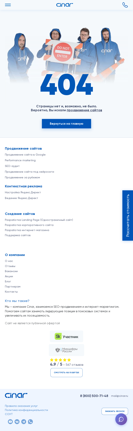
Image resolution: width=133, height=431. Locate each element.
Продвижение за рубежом (22, 177)
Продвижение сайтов (23, 148)
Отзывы (10, 266)
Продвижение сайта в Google (25, 154)
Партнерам (12, 286)
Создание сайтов (20, 214)
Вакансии (11, 271)
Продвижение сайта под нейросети (29, 171)
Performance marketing (20, 160)
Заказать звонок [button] (115, 411)
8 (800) (94, 395)
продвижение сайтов (84, 110)
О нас (9, 260)
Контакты (11, 291)
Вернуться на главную (66, 123)
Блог (8, 281)
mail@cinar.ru (119, 395)
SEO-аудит (12, 166)
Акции (9, 276)
